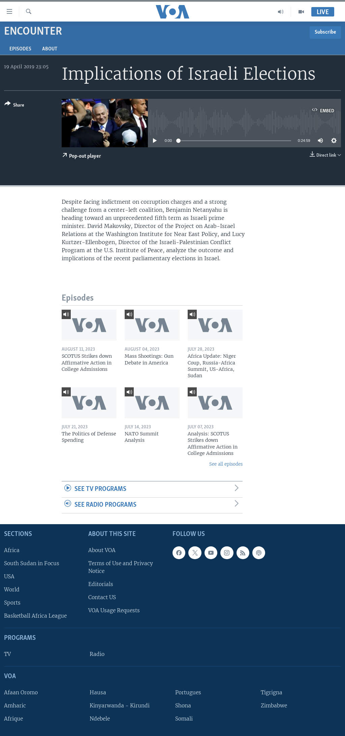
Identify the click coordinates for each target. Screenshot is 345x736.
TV (7, 654)
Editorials (100, 584)
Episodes (20, 49)
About (49, 49)
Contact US (102, 597)
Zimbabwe (274, 705)
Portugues (188, 692)
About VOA (102, 550)
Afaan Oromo (21, 692)
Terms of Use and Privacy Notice (120, 567)
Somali (184, 718)
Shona (183, 705)
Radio (97, 654)
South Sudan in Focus (31, 563)
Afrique (13, 718)
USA (9, 576)
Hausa (98, 692)
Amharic (15, 705)
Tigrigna (271, 692)
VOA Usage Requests (114, 610)
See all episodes (226, 464)
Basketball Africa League (35, 616)
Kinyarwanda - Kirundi (120, 705)
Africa (12, 550)
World (12, 589)
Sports (12, 602)
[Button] (14, 106)
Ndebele (100, 718)
